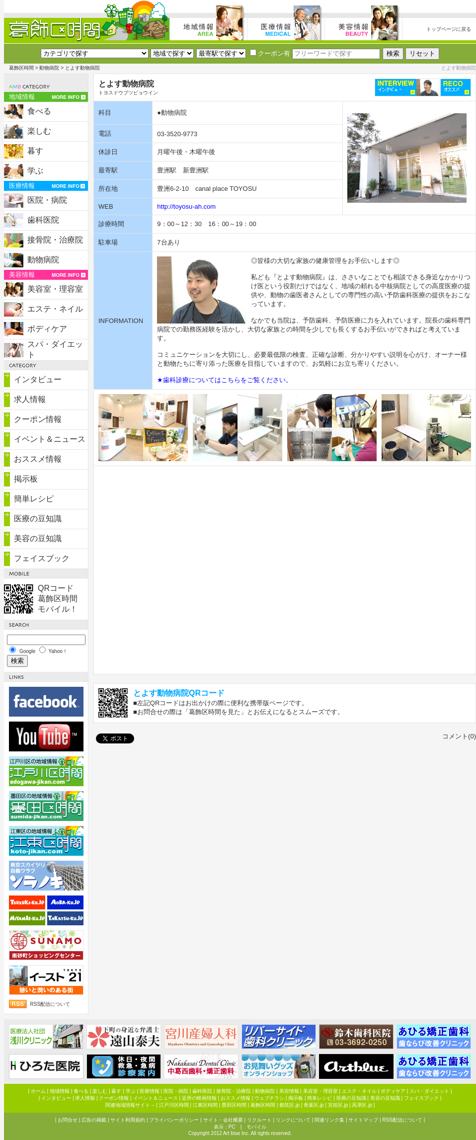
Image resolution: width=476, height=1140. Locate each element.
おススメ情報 (38, 459)
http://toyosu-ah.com (186, 206)
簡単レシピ (34, 498)
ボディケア (47, 329)
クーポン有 (270, 53)
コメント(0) (459, 736)
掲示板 (26, 479)
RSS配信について (50, 1004)
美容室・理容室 (55, 289)
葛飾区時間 (21, 68)
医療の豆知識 (38, 518)
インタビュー (38, 379)
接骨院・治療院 (55, 240)
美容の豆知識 (38, 538)
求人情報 (30, 399)
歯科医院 (43, 220)
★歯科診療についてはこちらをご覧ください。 (224, 380)
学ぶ (35, 170)
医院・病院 (47, 200)
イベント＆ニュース (49, 439)
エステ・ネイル (55, 309)
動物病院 (49, 68)
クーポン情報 (38, 419)
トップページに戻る (448, 29)
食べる (39, 111)
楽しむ (39, 131)
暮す (35, 151)
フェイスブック (42, 558)
